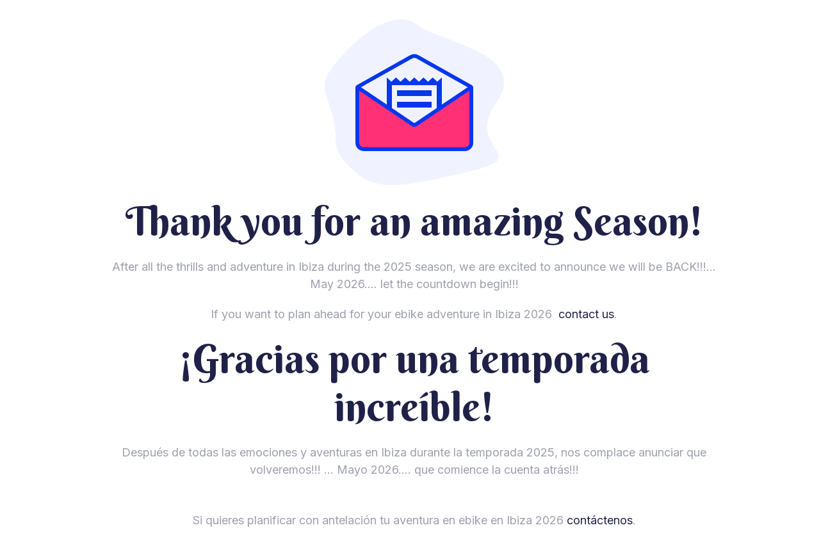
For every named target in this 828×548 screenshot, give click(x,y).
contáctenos (600, 520)
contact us (586, 314)
